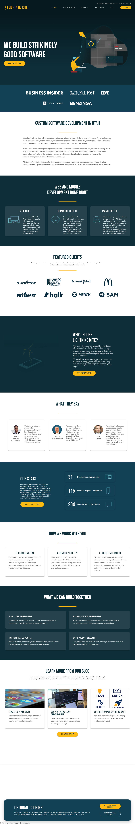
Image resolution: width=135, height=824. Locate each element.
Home (54, 8)
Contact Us (127, 3)
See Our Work (84, 374)
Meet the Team (32, 505)
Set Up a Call (14, 63)
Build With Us (69, 8)
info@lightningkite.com (105, 3)
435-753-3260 (118, 3)
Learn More (67, 735)
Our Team (99, 8)
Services (84, 8)
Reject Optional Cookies (110, 813)
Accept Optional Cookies (110, 806)
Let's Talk (126, 8)
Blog (112, 8)
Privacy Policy (70, 814)
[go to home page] (15, 9)
